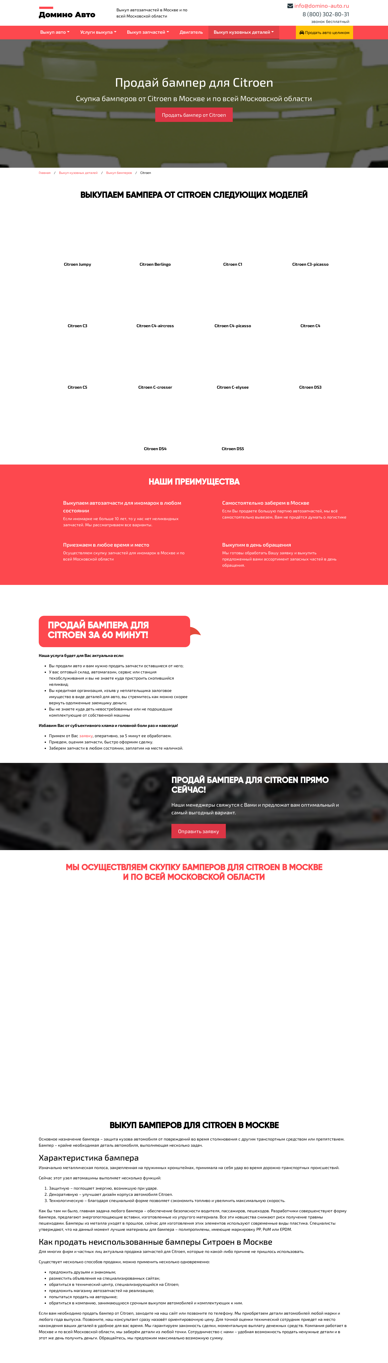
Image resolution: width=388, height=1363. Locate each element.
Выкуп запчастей (146, 32)
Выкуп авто (53, 32)
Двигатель (191, 32)
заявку (86, 735)
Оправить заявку (198, 831)
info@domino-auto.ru (321, 5)
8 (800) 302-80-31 (326, 14)
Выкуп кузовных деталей (242, 32)
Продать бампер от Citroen (194, 115)
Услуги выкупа (96, 32)
